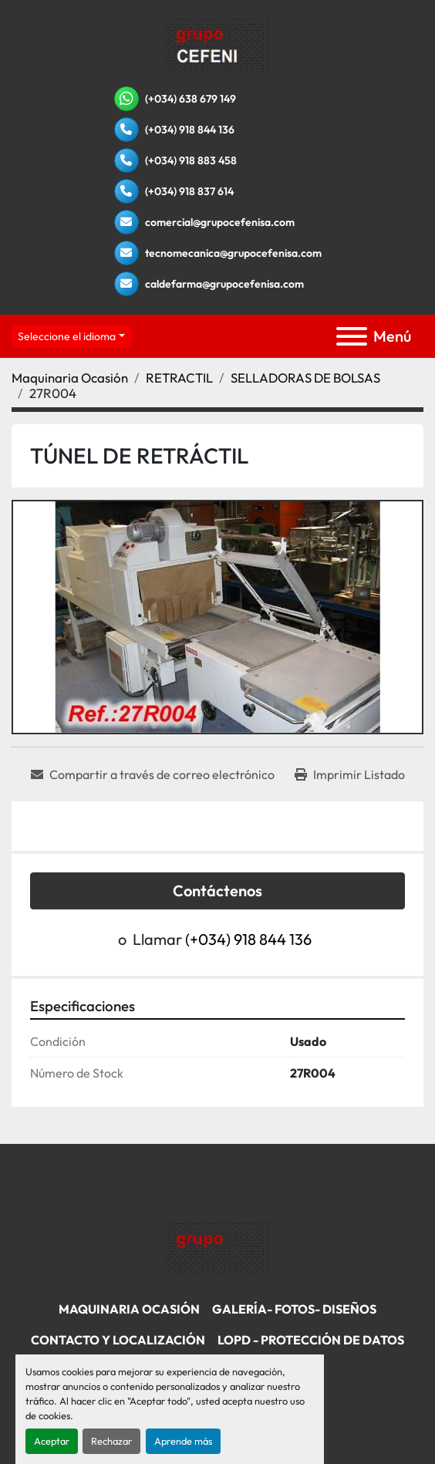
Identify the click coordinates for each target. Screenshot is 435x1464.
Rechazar (111, 1441)
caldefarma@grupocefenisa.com (224, 284)
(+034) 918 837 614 (189, 191)
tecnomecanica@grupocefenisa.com (233, 253)
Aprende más (183, 1441)
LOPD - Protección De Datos (311, 1340)
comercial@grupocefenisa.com (220, 222)
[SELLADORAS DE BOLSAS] (305, 377)
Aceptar (51, 1441)
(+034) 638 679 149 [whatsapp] (190, 99)
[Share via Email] (153, 774)
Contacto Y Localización (118, 1340)
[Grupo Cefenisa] (218, 1249)
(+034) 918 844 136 (189, 130)
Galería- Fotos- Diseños (294, 1309)
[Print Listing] (350, 774)
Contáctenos (217, 890)
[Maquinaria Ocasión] (70, 377)
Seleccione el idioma (67, 336)
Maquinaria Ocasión (129, 1309)
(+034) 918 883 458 (191, 160)
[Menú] (351, 336)
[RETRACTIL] (179, 377)
